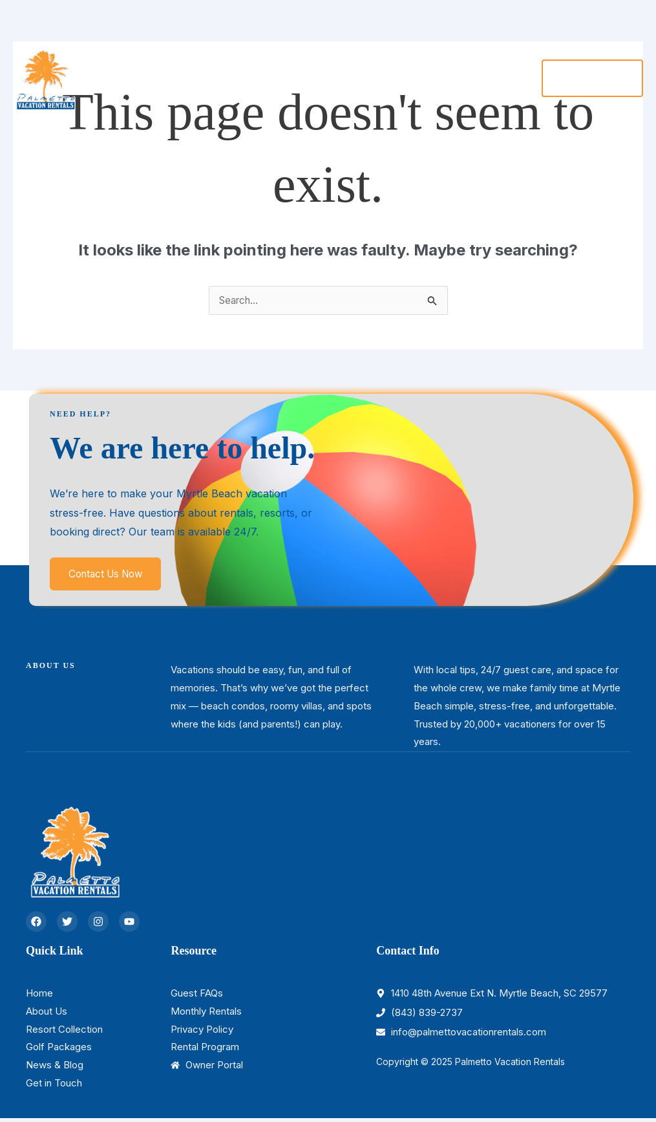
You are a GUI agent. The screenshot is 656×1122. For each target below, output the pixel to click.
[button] (590, 76)
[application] (254, 75)
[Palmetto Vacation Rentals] (45, 74)
